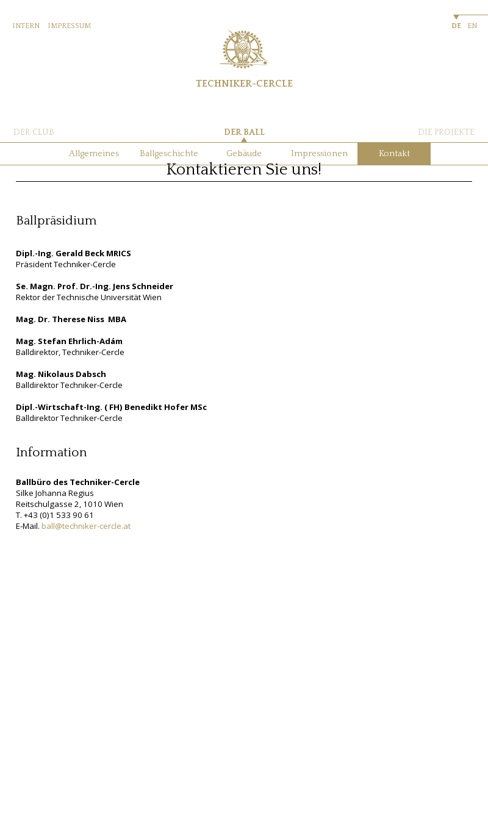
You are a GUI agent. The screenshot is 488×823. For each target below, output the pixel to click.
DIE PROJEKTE (446, 132)
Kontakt (394, 154)
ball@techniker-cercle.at (86, 525)
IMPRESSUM (69, 26)
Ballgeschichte (169, 154)
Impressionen (319, 154)
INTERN (26, 26)
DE (456, 26)
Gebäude (244, 154)
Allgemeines (94, 154)
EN (472, 26)
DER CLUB (33, 132)
